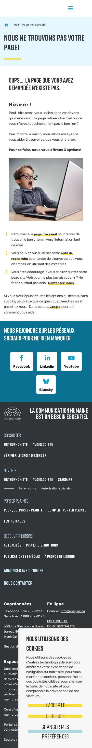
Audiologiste (43, 444)
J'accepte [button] (55, 705)
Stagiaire (65, 479)
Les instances (14, 521)
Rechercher (83, 8)
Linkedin (47, 361)
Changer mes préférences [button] (55, 731)
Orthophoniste (16, 444)
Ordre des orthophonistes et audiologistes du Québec (24, 8)
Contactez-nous (61, 283)
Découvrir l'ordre (18, 536)
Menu (70, 8)
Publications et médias (22, 556)
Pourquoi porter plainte (23, 510)
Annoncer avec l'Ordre (24, 570)
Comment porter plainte (67, 510)
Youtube (71, 361)
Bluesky (46, 384)
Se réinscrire (27, 488)
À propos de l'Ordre (60, 556)
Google (55, 307)
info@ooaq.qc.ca (73, 611)
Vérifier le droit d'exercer (25, 455)
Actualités (12, 545)
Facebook (21, 361)
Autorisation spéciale (56, 488)
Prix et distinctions (42, 545)
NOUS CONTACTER (18, 583)
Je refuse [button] (55, 715)
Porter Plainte (16, 501)
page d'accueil (45, 234)
